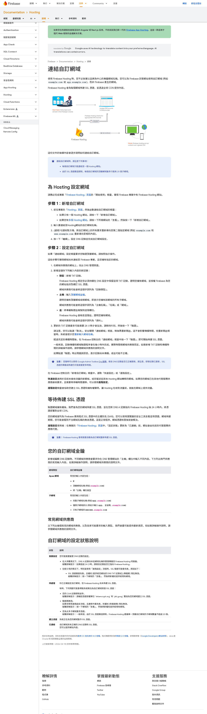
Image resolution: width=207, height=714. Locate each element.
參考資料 (73, 18)
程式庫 (45, 694)
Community (98, 3)
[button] (17, 23)
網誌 (185, 3)
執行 (45, 3)
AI (31, 18)
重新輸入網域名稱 (83, 334)
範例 (84, 18)
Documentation (14, 12)
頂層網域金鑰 (78, 294)
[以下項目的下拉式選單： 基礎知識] (24, 18)
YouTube (101, 694)
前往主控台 (196, 3)
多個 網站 (78, 220)
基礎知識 (17, 18)
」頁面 (78, 195)
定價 (72, 3)
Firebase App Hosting (137, 30)
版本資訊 (156, 694)
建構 (32, 3)
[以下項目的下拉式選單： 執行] (50, 3)
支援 (115, 3)
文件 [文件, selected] (81, 3)
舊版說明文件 (158, 704)
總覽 (5, 18)
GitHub (45, 699)
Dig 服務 (103, 361)
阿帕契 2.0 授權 (121, 636)
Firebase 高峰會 (104, 685)
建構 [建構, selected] (44, 18)
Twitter (100, 690)
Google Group (158, 690)
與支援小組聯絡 (159, 681)
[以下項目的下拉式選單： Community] (107, 3)
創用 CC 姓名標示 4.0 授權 (89, 636)
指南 (44, 681)
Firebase (51, 61)
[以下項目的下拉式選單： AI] (35, 18)
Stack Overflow (159, 685)
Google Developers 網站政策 (153, 636)
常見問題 (156, 699)
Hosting (34, 12)
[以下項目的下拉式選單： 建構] (37, 3)
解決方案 (61, 3)
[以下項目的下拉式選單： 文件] (86, 3)
